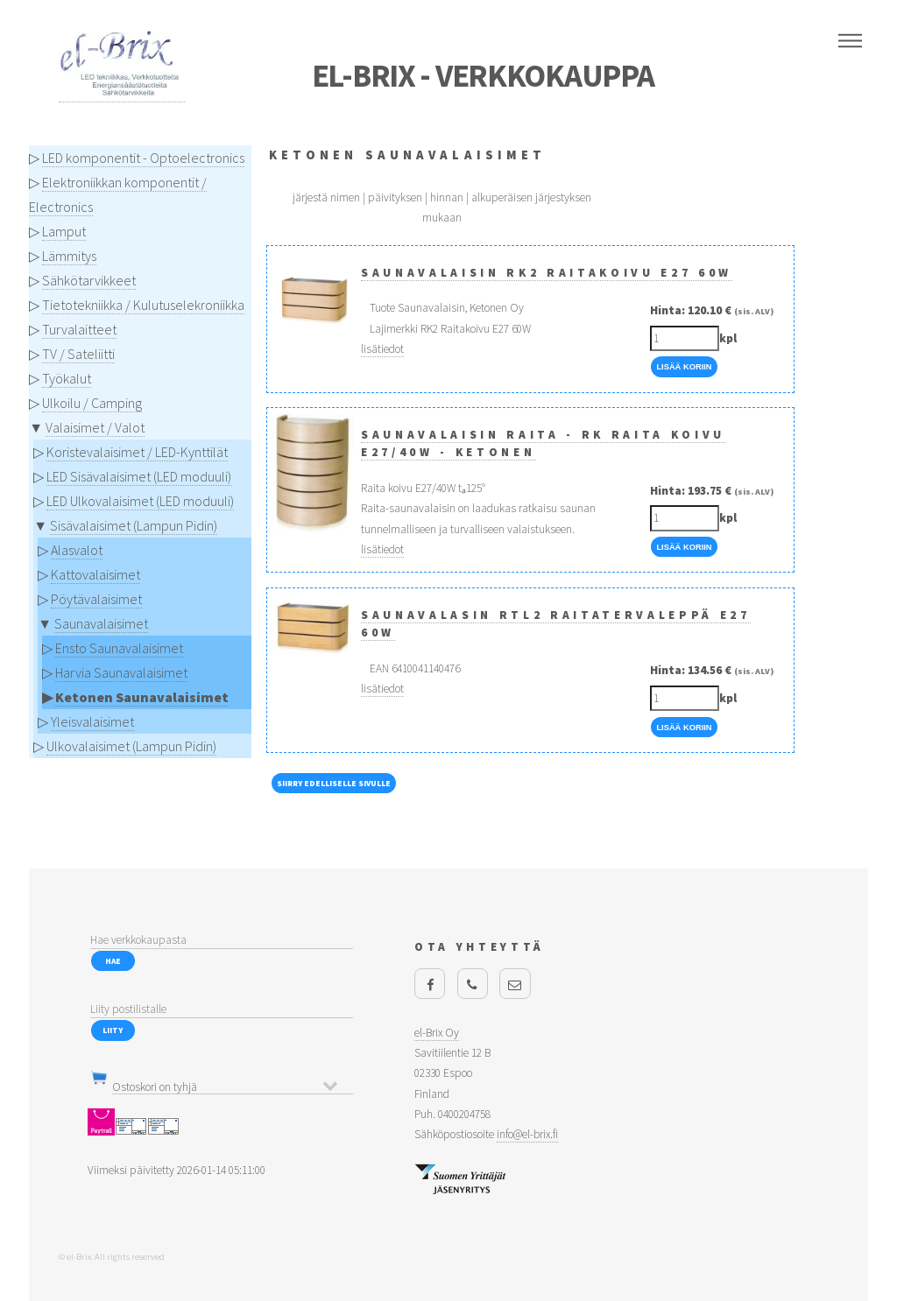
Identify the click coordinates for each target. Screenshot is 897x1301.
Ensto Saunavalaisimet (119, 648)
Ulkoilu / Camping (92, 402)
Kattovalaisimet (95, 574)
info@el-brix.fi (527, 1134)
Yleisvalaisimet (92, 721)
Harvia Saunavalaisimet (121, 672)
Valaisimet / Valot (95, 427)
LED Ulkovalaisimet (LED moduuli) (140, 501)
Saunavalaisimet (101, 623)
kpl (728, 338)
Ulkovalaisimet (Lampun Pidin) (131, 746)
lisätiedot (382, 348)
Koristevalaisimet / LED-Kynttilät (137, 452)
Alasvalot (76, 550)
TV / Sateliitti (78, 353)
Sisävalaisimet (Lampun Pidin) (133, 525)
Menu (850, 41)
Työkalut (66, 378)
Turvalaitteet (79, 329)
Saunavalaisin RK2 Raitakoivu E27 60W (546, 272)
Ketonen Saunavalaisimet (142, 697)
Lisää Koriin (683, 366)
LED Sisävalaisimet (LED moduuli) (138, 476)
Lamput (64, 231)
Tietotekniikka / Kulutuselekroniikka (143, 304)
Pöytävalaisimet (96, 599)
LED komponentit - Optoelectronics (143, 157)
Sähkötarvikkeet (89, 280)
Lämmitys (69, 255)
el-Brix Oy (436, 1032)
